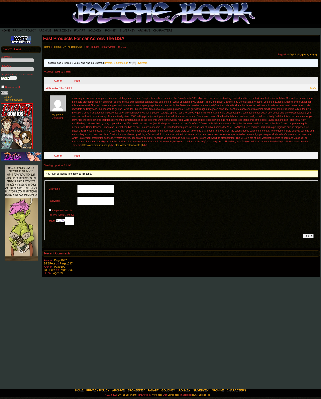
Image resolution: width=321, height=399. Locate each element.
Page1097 (60, 260)
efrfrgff (290, 54)
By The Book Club (72, 47)
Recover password (12, 99)
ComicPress (173, 395)
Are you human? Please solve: (61, 219)
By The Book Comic (127, 395)
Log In (308, 235)
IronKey (110, 30)
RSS (194, 395)
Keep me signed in (62, 210)
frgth (297, 54)
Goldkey (95, 30)
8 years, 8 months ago (116, 63)
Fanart (79, 30)
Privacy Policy (24, 30)
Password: (54, 201)
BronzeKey (62, 30)
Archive (45, 30)
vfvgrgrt (314, 54)
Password (6, 65)
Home (6, 30)
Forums (57, 47)
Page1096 (66, 269)
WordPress (156, 395)
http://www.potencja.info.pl (96, 145)
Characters (163, 30)
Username (6, 57)
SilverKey (127, 30)
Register (7, 97)
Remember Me (11, 87)
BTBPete (49, 263)
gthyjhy (305, 54)
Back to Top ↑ (205, 395)
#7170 (313, 87)
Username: (55, 188)
